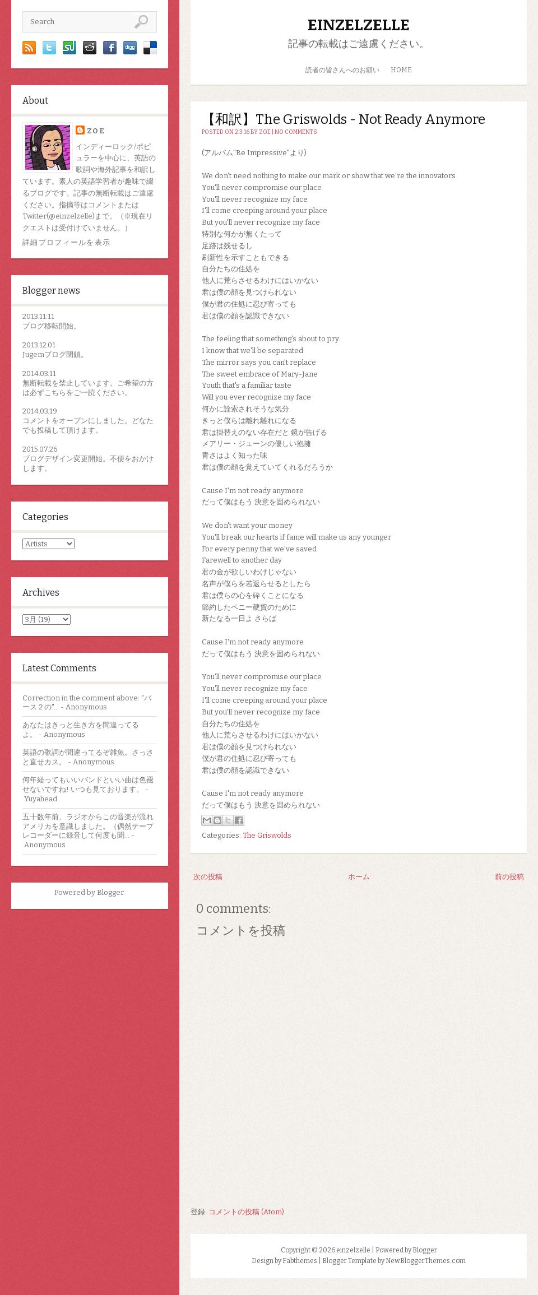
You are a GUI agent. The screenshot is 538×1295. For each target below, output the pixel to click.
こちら (55, 392)
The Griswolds (267, 835)
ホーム (359, 876)
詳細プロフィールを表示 (66, 242)
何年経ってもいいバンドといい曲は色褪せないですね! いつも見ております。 (88, 784)
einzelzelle (359, 25)
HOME (401, 70)
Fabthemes (299, 1261)
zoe (96, 131)
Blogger (110, 892)
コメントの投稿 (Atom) (246, 1212)
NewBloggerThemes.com (426, 1261)
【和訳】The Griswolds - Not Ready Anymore (343, 119)
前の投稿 (509, 876)
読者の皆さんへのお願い (342, 70)
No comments (296, 132)
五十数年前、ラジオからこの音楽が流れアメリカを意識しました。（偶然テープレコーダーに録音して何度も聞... (88, 826)
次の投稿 (207, 876)
